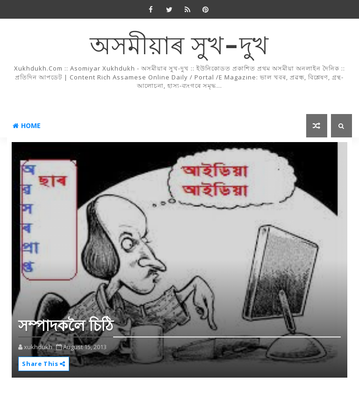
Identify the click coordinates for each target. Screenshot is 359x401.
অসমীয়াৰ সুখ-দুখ (179, 47)
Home (27, 125)
